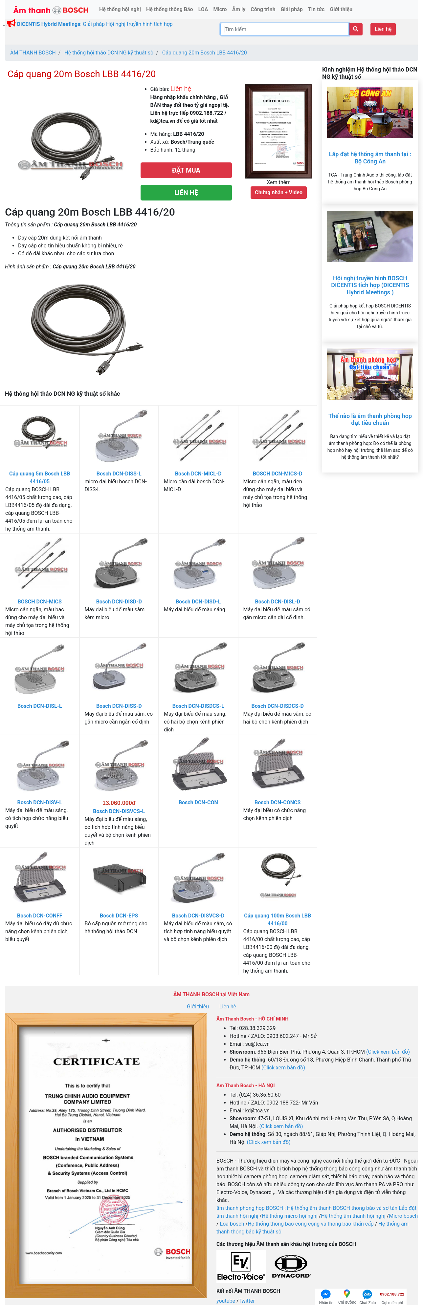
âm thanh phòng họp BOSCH (249, 1208)
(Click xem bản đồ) (388, 1052)
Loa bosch (232, 1224)
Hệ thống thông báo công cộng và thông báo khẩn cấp (311, 1224)
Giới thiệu (198, 1006)
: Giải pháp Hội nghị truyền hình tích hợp (95, 24)
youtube (226, 1301)
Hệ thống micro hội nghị (290, 1216)
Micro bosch (403, 1216)
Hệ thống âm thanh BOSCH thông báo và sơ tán (343, 1208)
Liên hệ (383, 29)
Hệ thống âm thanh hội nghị (353, 1216)
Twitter (247, 1301)
